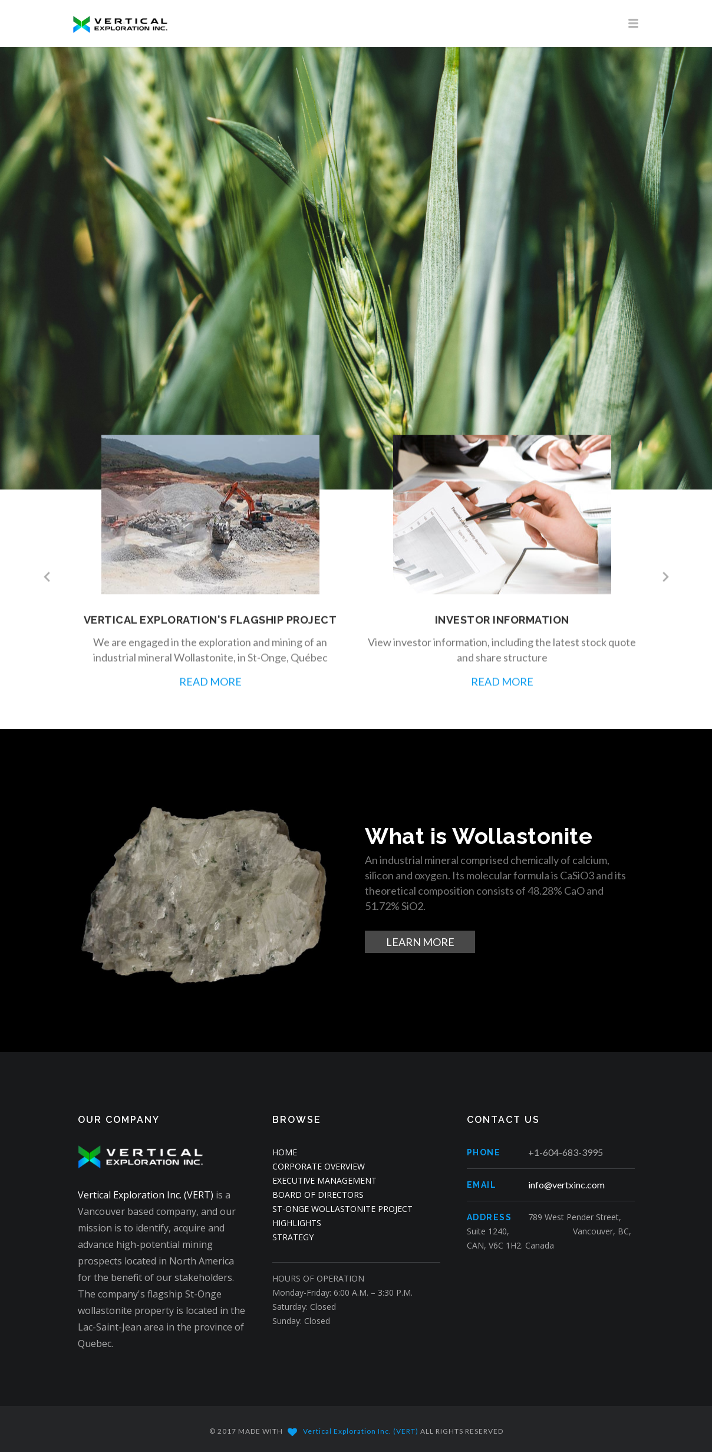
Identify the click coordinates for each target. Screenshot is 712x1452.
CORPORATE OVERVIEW (318, 1166)
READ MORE (210, 690)
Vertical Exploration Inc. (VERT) (145, 1194)
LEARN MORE (420, 941)
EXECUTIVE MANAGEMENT (324, 1180)
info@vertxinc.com (566, 1184)
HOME (284, 1152)
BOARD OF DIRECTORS (318, 1194)
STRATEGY (293, 1237)
